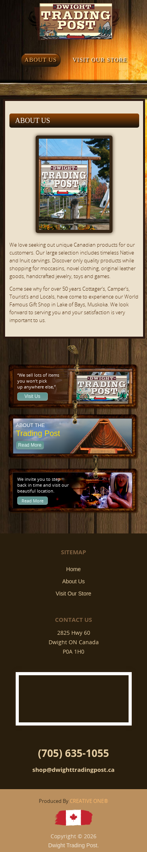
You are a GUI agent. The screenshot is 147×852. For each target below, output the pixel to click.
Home (73, 569)
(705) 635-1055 (73, 753)
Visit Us (32, 396)
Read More (29, 445)
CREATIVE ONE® (89, 800)
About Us (73, 581)
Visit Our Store (73, 593)
